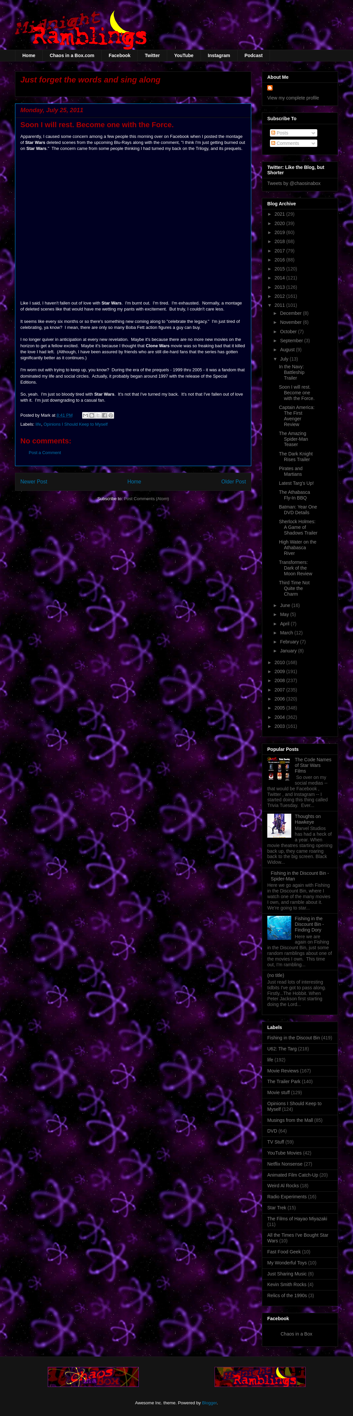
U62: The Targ (282, 1048)
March (287, 632)
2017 (280, 250)
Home (28, 55)
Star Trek (276, 1207)
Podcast (254, 55)
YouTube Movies (284, 1153)
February (290, 641)
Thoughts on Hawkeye (308, 819)
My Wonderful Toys (287, 1262)
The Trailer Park (284, 1081)
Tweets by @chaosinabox (294, 183)
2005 (280, 708)
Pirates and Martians (291, 471)
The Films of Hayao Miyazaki (297, 1218)
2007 (280, 689)
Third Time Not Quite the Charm (294, 588)
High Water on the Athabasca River (297, 547)
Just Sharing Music (287, 1273)
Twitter (152, 55)
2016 (280, 259)
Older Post (233, 481)
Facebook (119, 55)
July (285, 359)
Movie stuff (278, 1092)
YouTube (184, 55)
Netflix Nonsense (285, 1164)
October (289, 331)
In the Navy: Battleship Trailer (291, 372)
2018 (280, 241)
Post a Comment (45, 452)
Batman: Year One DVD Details (298, 509)
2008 (280, 680)
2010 (280, 662)
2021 (280, 214)
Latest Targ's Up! (296, 483)
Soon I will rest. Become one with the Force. (297, 392)
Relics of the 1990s (287, 1295)
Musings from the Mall (290, 1120)
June (285, 605)
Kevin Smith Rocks (286, 1284)
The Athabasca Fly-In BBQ (294, 494)
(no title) (275, 975)
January (289, 650)
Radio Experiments (287, 1196)
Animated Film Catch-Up (292, 1175)
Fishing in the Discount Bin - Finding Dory (309, 924)
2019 (280, 232)
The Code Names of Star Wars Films (313, 765)
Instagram (219, 55)
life (38, 424)
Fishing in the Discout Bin (293, 1037)
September (292, 340)
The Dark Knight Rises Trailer (296, 456)
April (285, 623)
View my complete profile (293, 97)
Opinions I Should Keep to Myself (75, 424)
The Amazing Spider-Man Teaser (293, 439)
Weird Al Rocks (283, 1185)
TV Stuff (275, 1142)
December (291, 313)
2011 (280, 305)
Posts (279, 133)
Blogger (209, 1402)
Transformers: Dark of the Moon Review (295, 568)
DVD (272, 1131)
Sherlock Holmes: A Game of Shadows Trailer (298, 527)
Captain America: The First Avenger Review (297, 416)
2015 (280, 268)
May (285, 614)
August (288, 349)
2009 (280, 671)
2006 (280, 698)
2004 (280, 717)
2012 (280, 296)
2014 (280, 277)
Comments (285, 143)
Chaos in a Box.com (72, 55)
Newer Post (33, 481)
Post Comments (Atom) (146, 498)
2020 (280, 223)
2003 (280, 726)
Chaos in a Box (296, 1334)
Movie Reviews (283, 1070)
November (291, 322)
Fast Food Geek (284, 1251)
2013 (280, 287)
